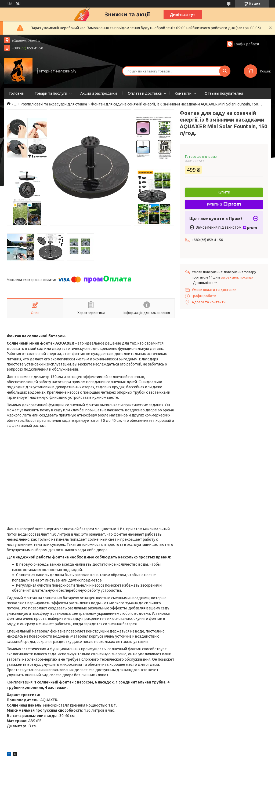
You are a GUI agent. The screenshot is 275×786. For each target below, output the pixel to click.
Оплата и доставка (145, 93)
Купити (224, 192)
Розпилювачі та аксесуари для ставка (54, 104)
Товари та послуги (51, 93)
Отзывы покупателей (224, 93)
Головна (16, 93)
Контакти (183, 93)
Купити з (224, 204)
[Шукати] (224, 71)
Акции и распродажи (98, 93)
